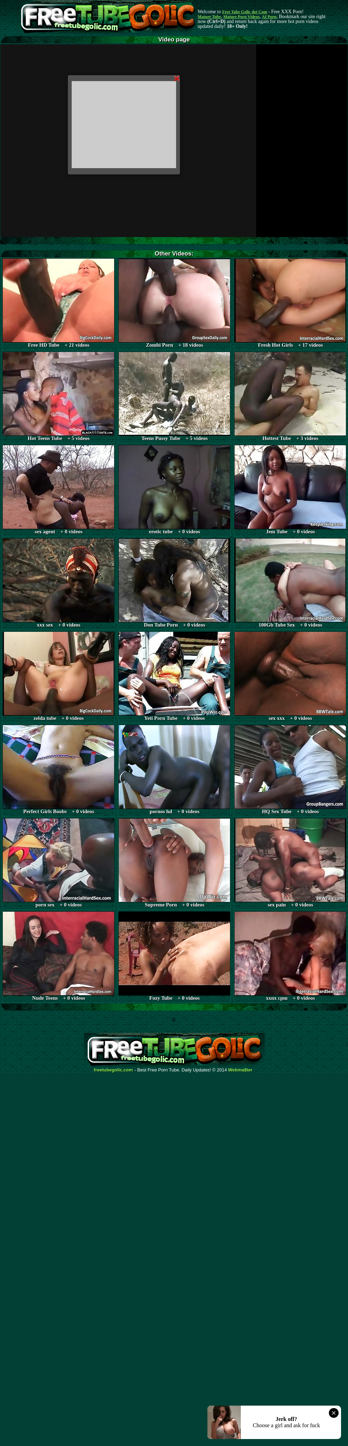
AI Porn (269, 16)
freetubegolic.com (113, 1070)
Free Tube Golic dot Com (244, 11)
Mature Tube (209, 16)
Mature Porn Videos (241, 16)
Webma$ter (240, 1070)
